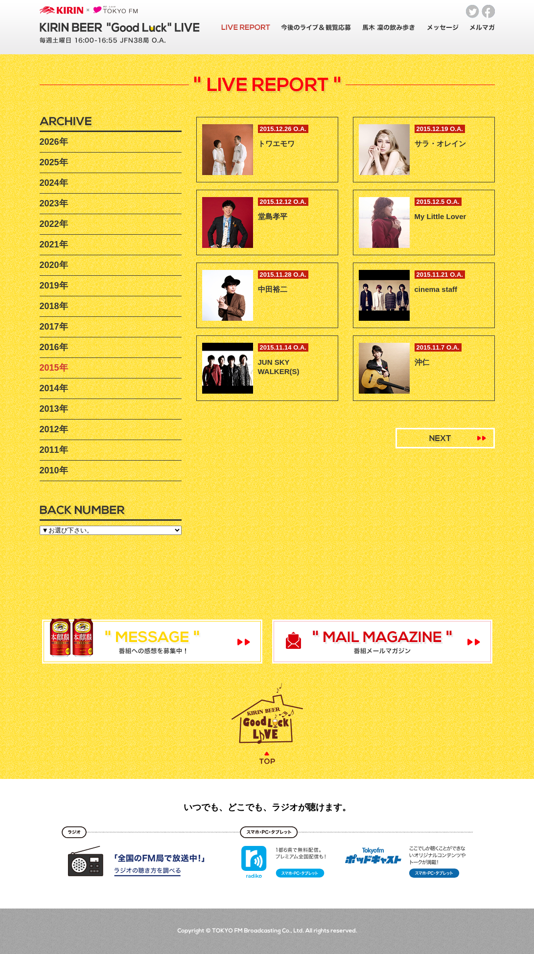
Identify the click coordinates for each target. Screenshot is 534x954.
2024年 (54, 183)
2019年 (54, 285)
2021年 (54, 244)
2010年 (54, 470)
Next (445, 438)
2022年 (54, 224)
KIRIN (61, 10)
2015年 (54, 368)
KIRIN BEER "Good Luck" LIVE (120, 27)
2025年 (54, 162)
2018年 (54, 306)
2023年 (54, 203)
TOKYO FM (115, 9)
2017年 (54, 327)
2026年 (54, 142)
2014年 (54, 388)
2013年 (54, 409)
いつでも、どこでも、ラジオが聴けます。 (267, 807)
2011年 (54, 450)
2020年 (54, 265)
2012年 (54, 429)
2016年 (54, 347)
